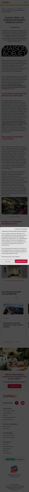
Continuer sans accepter (21, 229)
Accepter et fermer (21, 261)
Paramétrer (8, 261)
